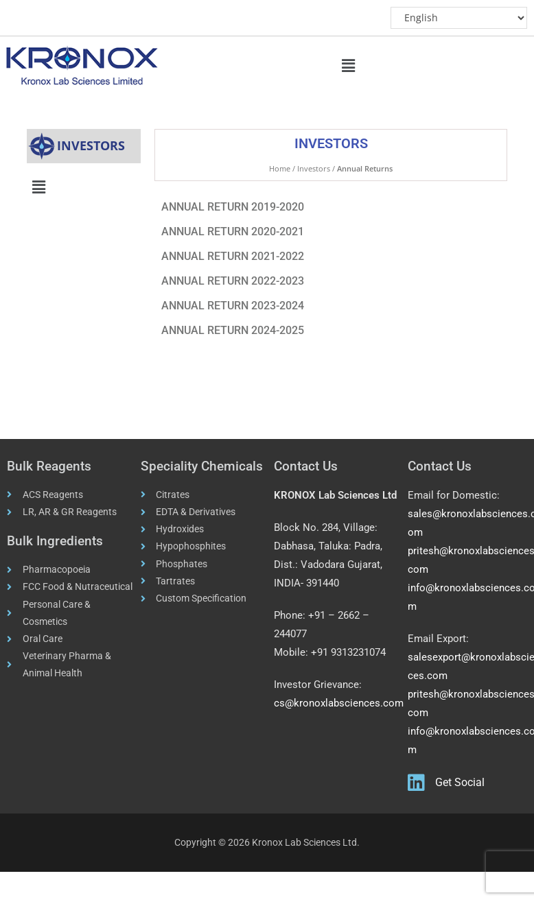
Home (279, 168)
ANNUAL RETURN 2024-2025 (232, 330)
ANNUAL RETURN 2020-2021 (232, 231)
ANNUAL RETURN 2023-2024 (232, 305)
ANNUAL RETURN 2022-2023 (232, 280)
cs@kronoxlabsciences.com (339, 703)
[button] (348, 65)
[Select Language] (458, 18)
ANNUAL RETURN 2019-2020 (232, 206)
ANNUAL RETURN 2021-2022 (232, 256)
